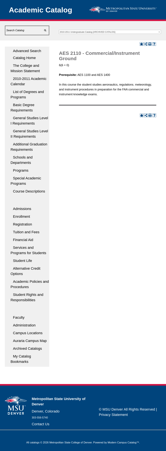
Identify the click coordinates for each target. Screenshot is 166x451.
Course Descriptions (29, 191)
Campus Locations (27, 333)
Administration (24, 325)
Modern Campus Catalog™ (123, 442)
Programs (20, 170)
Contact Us (40, 424)
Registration (22, 224)
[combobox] (110, 32)
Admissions (22, 209)
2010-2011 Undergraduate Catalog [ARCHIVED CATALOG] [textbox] (87, 32)
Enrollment (21, 216)
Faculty (18, 317)
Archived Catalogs (27, 348)
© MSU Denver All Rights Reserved (127, 409)
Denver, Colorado (45, 411)
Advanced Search (27, 51)
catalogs (35, 442)
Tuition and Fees (26, 232)
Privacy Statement (113, 415)
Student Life (22, 261)
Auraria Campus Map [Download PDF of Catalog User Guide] (30, 341)
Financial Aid (23, 240)
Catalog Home (24, 58)
